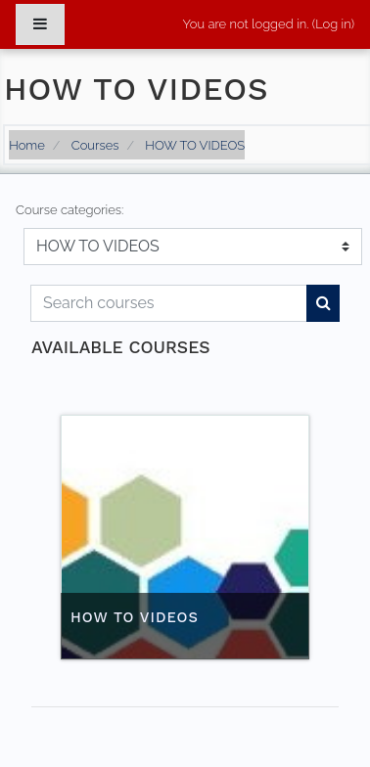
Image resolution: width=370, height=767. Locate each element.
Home (27, 145)
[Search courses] (168, 303)
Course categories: (69, 210)
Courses (95, 145)
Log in (333, 24)
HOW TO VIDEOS (195, 145)
